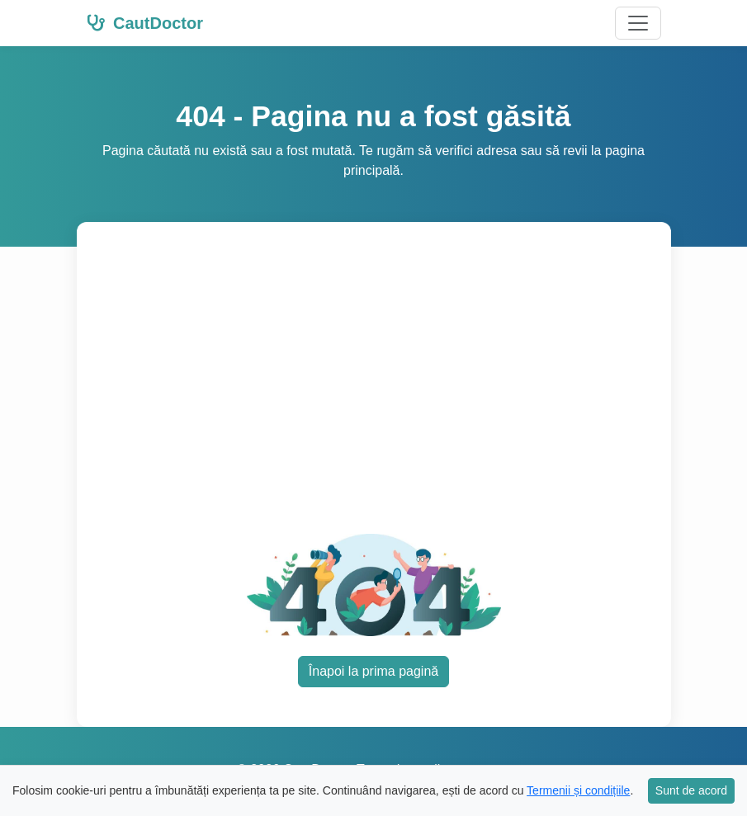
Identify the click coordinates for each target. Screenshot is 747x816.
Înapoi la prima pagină (373, 671)
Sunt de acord (691, 790)
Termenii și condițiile (578, 790)
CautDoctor (145, 23)
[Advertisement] (374, 390)
